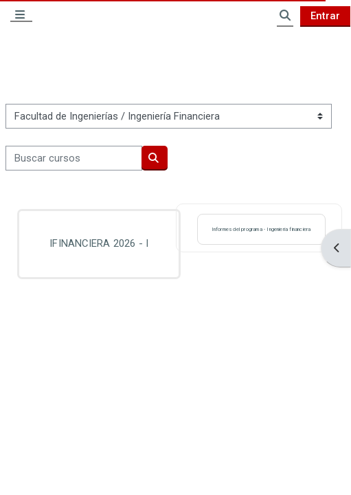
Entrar (325, 16)
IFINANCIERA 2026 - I (98, 243)
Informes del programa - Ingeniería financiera (261, 229)
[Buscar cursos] (73, 158)
